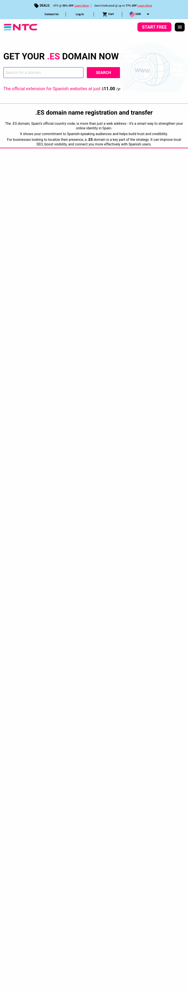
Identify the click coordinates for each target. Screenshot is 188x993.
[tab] (125, 709)
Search (103, 72)
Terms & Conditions (68, 789)
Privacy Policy (38, 789)
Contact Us (51, 14)
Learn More (81, 5)
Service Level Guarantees (106, 789)
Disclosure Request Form (147, 789)
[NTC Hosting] (20, 26)
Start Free (154, 27)
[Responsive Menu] (179, 27)
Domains (23, 696)
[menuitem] (52, 14)
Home (7, 696)
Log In (80, 14)
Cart (108, 14)
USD (135, 14)
